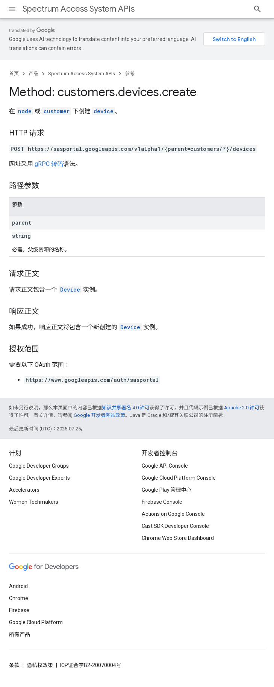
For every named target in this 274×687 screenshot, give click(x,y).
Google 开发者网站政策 (99, 415)
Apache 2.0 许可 (241, 407)
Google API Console (165, 466)
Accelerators (24, 490)
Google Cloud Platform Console (179, 478)
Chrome (18, 598)
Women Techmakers (33, 502)
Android (18, 586)
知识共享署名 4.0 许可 (126, 407)
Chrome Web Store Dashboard (178, 538)
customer (57, 111)
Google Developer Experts (39, 478)
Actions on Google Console (173, 514)
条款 (14, 665)
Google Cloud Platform (36, 622)
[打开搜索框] (257, 9)
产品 (33, 73)
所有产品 (19, 634)
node (25, 111)
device (104, 111)
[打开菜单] (12, 9)
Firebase (19, 610)
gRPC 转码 (49, 163)
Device (70, 289)
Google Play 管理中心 (167, 490)
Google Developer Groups (39, 466)
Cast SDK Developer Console (175, 526)
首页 (14, 73)
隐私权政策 (40, 665)
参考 (130, 73)
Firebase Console (162, 502)
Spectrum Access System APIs (79, 9)
